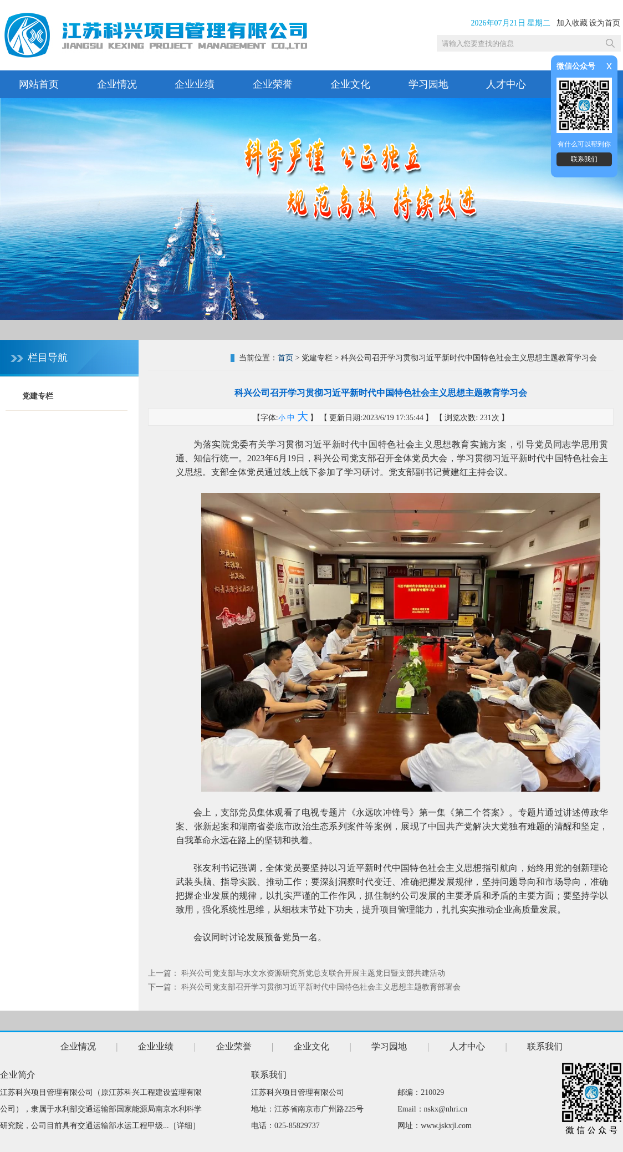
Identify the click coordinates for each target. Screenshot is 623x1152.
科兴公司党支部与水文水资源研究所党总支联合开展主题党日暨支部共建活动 (313, 973)
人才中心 (506, 84)
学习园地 (428, 84)
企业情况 (117, 84)
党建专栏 (37, 396)
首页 (285, 358)
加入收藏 (572, 23)
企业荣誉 (273, 84)
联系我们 (584, 159)
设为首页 (604, 23)
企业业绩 (195, 84)
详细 (184, 1126)
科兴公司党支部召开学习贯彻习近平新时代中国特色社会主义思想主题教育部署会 (321, 987)
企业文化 (350, 84)
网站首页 (39, 84)
